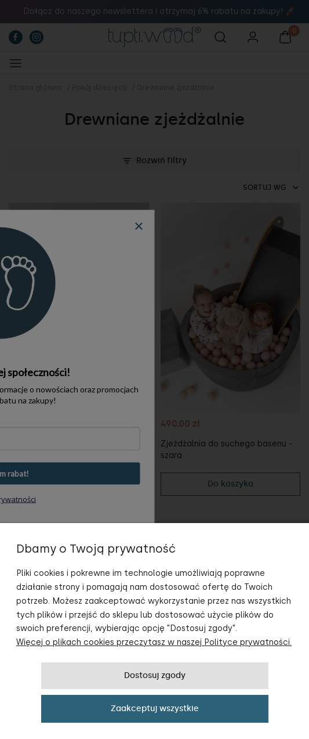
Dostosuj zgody (155, 675)
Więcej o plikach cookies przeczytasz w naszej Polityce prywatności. (154, 642)
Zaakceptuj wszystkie (155, 708)
